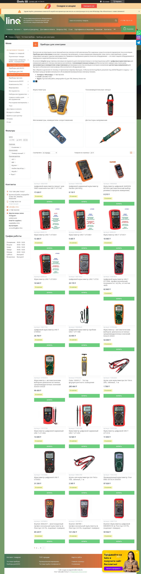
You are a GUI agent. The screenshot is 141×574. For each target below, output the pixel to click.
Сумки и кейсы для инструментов (16, 98)
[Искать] (116, 20)
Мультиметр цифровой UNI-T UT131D (116, 432)
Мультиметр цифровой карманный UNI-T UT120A (49, 432)
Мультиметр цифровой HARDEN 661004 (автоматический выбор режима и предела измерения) (117, 188)
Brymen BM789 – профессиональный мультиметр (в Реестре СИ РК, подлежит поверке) (84, 526)
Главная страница (78, 561)
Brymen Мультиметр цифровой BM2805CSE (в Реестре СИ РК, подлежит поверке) (117, 526)
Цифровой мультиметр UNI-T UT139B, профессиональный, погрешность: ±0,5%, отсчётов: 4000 (117, 282)
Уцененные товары (16, 56)
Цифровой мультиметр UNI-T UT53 (83, 279)
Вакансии (98, 29)
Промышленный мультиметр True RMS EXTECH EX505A (118, 478)
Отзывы (10, 119)
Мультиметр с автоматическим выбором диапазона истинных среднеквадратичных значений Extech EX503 (117, 333)
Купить (49, 202)
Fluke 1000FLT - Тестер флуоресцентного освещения (81, 381)
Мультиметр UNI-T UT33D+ (45, 279)
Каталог (17, 29)
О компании (76, 564)
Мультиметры (39, 90)
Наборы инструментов (18, 94)
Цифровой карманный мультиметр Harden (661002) (83, 187)
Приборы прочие (15, 78)
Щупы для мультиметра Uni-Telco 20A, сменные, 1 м (118, 381)
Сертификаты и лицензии (84, 29)
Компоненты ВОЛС (16, 81)
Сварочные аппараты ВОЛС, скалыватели (17, 61)
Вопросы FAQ (62, 29)
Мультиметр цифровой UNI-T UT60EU (46, 478)
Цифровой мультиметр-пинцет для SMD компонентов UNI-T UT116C (49, 187)
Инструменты (14, 91)
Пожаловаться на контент (78, 572)
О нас (71, 29)
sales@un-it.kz (14, 207)
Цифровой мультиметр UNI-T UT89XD (46, 331)
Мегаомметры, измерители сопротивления (53, 120)
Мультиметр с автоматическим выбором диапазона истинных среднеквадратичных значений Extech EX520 (47, 383)
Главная (9, 29)
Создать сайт (33, 1)
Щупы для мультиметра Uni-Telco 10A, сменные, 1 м (83, 478)
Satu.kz (80, 570)
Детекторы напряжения (96, 120)
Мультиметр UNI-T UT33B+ (80, 235)
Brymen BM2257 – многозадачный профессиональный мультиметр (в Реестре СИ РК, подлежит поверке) (49, 526)
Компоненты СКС (15, 84)
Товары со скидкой (16, 53)
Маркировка (14, 88)
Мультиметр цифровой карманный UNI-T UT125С (83, 432)
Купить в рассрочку (31, 29)
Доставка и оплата (47, 29)
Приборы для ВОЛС (16, 68)
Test (10, 106)
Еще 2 (13, 174)
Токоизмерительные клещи (98, 90)
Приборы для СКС (16, 71)
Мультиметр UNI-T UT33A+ (45, 235)
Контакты (107, 29)
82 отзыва (106, 1)
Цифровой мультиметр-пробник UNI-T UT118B (82, 331)
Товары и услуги (14, 37)
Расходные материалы (18, 103)
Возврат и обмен (13, 112)
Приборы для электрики (18, 75)
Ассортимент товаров (15, 50)
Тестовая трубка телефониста (49, 564)
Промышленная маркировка (49, 561)
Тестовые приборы (28, 37)
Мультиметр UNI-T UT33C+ (115, 235)
